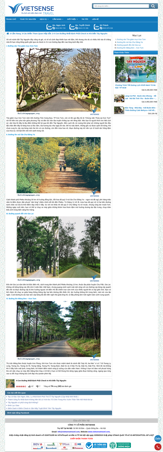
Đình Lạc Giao (13, 405)
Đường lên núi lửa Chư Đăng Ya (130, 42)
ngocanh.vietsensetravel (53, 28)
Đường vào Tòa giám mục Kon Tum (131, 39)
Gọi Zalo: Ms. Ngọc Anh (49, 27)
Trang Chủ (37, 8)
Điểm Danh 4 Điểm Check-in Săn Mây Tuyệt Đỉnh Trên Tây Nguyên (34, 408)
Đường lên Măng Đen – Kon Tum (130, 48)
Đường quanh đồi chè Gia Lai (129, 45)
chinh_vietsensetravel (76, 28)
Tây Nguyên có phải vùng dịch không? (23, 402)
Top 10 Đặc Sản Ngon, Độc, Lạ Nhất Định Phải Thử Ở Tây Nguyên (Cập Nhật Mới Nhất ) (43, 397)
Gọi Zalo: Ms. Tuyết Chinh (72, 27)
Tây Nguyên (58, 123)
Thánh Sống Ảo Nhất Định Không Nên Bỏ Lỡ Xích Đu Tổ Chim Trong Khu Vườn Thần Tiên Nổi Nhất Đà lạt (50, 400)
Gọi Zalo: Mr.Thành (96, 27)
